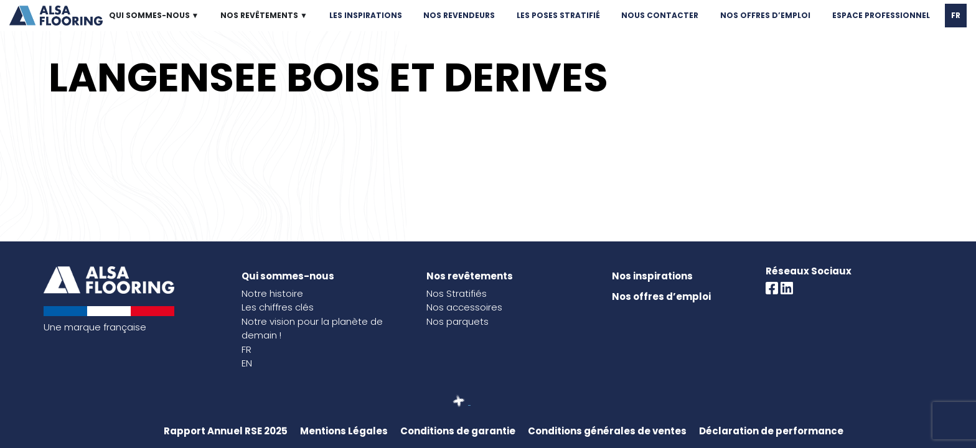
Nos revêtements (469, 275)
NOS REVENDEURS (459, 15)
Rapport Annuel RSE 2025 (226, 430)
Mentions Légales (344, 430)
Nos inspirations (652, 275)
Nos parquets (457, 321)
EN (247, 363)
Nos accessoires (464, 307)
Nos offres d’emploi (661, 296)
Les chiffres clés (278, 307)
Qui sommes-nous (288, 275)
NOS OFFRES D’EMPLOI (765, 15)
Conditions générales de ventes (607, 430)
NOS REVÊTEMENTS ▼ (263, 15)
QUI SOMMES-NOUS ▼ (154, 15)
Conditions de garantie (457, 430)
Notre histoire (272, 293)
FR (955, 15)
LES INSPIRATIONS (365, 15)
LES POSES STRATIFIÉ (558, 15)
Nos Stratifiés (456, 293)
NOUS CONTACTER (659, 15)
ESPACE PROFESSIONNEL (881, 15)
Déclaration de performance (771, 430)
